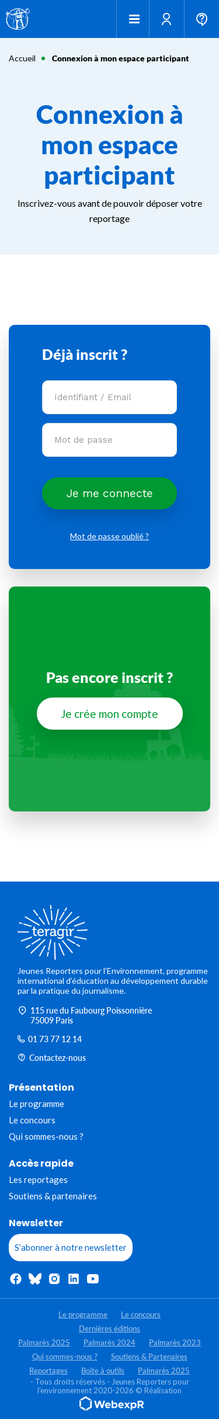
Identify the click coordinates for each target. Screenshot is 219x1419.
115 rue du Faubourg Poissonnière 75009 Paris (85, 1015)
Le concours (32, 1120)
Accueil (22, 58)
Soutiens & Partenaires (149, 1356)
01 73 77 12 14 (50, 1039)
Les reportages (38, 1179)
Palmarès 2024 (109, 1342)
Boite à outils (102, 1370)
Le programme (36, 1103)
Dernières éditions (109, 1328)
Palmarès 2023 (175, 1342)
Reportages (48, 1370)
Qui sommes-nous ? (46, 1136)
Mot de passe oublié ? (109, 536)
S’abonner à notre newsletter (71, 1247)
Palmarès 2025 (44, 1342)
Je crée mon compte (109, 713)
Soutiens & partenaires (53, 1196)
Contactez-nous (52, 1058)
